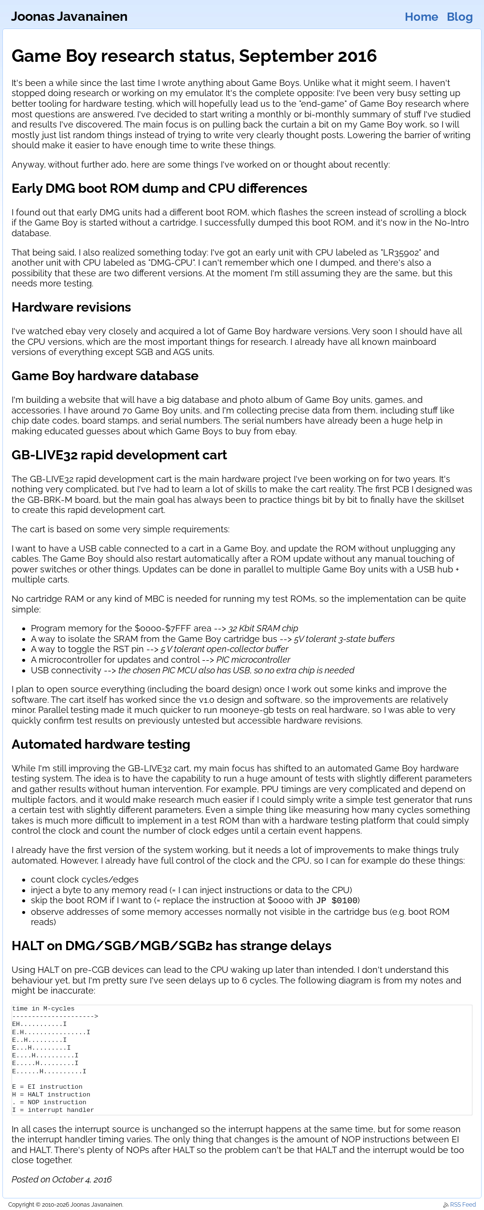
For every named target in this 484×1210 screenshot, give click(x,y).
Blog (460, 17)
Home (421, 17)
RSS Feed (459, 1203)
